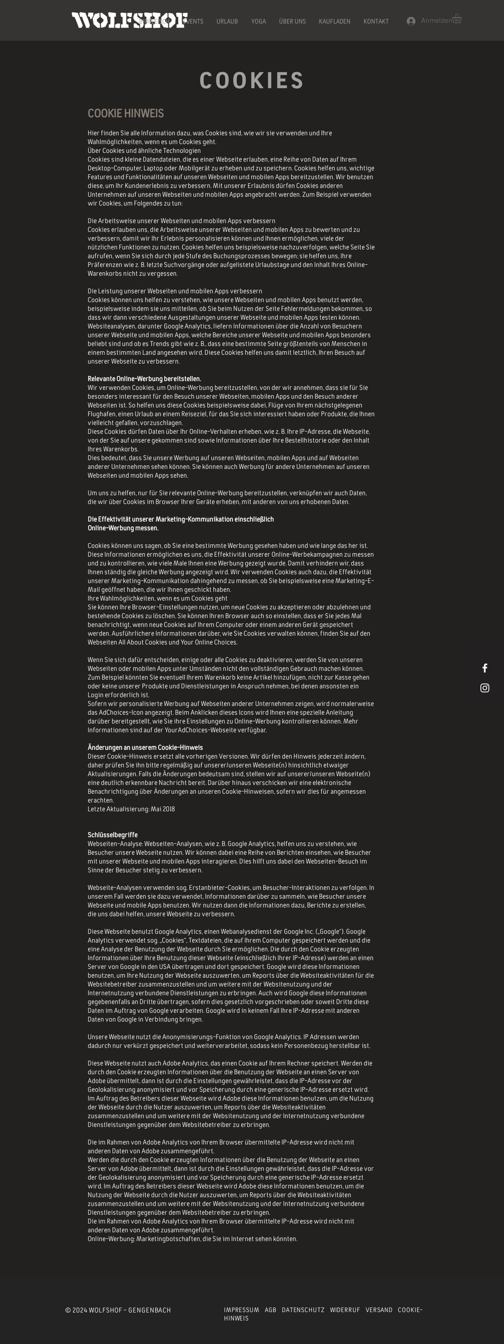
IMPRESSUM (242, 1310)
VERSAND (379, 1310)
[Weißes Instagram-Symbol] (485, 688)
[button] (462, 18)
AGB (271, 1310)
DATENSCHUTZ (303, 1310)
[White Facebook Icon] (485, 668)
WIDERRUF (345, 1310)
